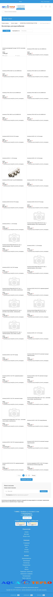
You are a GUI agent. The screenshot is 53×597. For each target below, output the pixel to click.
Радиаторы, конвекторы (26, 571)
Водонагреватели (26, 558)
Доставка (26, 534)
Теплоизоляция (26, 576)
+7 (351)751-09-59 (20, 5)
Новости (26, 545)
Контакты (26, 551)
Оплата (26, 532)
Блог (26, 547)
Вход (42, 1)
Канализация (26, 560)
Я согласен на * (17, 494)
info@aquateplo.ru (27, 513)
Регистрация (46, 1)
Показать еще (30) (26, 479)
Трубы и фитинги (26, 578)
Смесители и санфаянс (26, 573)
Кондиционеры (26, 565)
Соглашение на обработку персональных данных (26, 587)
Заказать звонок (20, 9)
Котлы (26, 567)
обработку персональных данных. (20, 494)
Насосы (26, 569)
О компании (26, 543)
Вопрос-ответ (26, 536)
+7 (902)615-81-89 (20, 7)
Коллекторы (26, 562)
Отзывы (26, 549)
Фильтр (6, 30)
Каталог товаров (26, 18)
